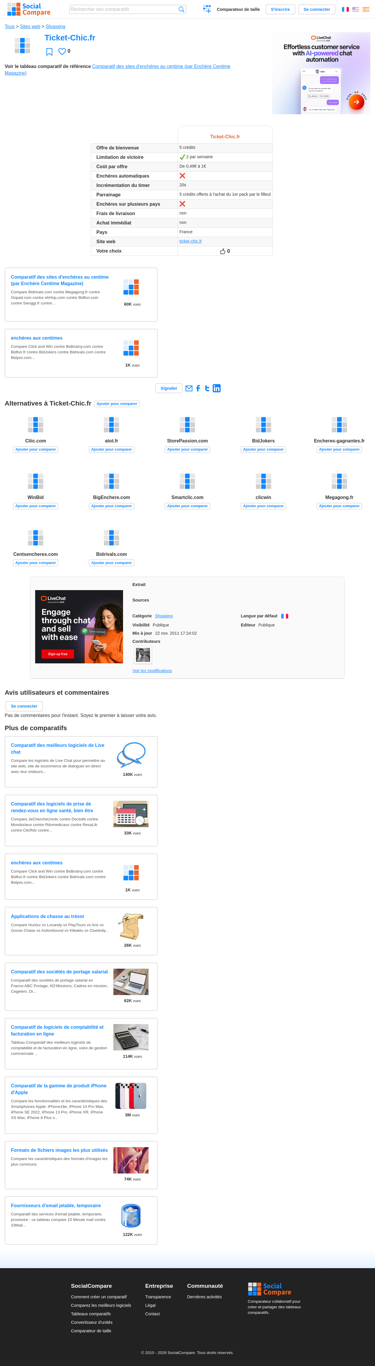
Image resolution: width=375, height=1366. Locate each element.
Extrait (139, 584)
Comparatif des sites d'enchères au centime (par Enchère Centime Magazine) (60, 280)
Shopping (56, 26)
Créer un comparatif (207, 10)
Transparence (158, 1297)
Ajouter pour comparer (117, 403)
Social (276, 1289)
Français (345, 9)
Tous (10, 26)
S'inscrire (280, 9)
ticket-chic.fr (191, 241)
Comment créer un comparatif (99, 1297)
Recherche (181, 9)
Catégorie (142, 616)
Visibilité (141, 625)
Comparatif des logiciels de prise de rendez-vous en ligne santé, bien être (52, 807)
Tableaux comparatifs (91, 1314)
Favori (49, 52)
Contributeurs (146, 641)
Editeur (248, 625)
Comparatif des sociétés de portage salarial (59, 971)
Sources (140, 600)
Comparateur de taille (238, 9)
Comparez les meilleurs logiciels (101, 1305)
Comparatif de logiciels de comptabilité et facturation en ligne (57, 1030)
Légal (150, 1305)
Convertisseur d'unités (91, 1322)
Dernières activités (204, 1297)
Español (365, 9)
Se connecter (317, 9)
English (355, 9)
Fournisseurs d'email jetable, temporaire (56, 1205)
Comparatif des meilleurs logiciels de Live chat (57, 748)
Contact (152, 1314)
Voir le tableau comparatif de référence (48, 66)
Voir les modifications (152, 670)
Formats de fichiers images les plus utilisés (59, 1150)
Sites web (30, 26)
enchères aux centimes (36, 337)
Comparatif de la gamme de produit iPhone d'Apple (58, 1089)
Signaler (169, 388)
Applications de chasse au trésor (47, 916)
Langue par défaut (259, 616)
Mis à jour (142, 633)
